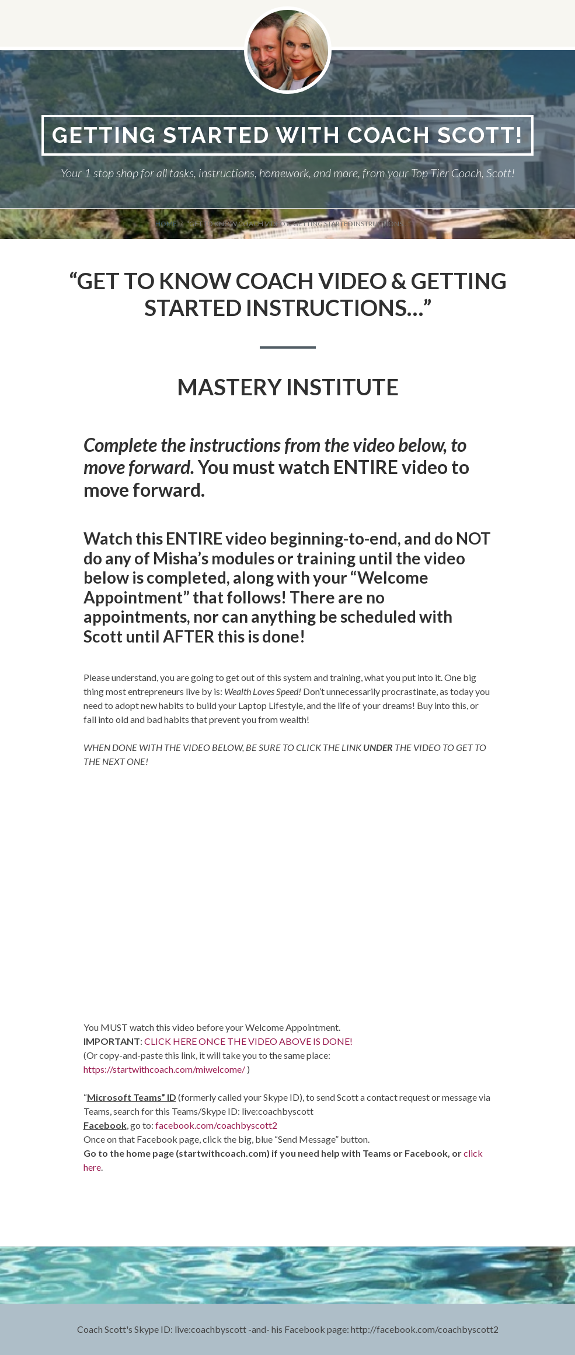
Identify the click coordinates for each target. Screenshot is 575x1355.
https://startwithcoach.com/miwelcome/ (164, 1069)
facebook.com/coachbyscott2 (216, 1125)
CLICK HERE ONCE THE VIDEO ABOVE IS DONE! (248, 1041)
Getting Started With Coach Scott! (287, 135)
